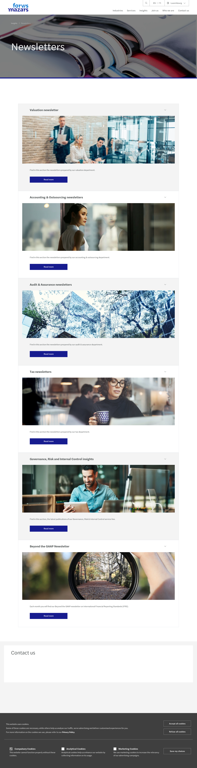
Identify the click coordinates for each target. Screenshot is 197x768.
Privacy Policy (68, 732)
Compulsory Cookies (25, 749)
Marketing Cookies (128, 749)
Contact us (183, 10)
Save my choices (177, 751)
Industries (118, 10)
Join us (154, 10)
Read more (49, 179)
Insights (143, 10)
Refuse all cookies (177, 731)
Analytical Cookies (75, 749)
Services (131, 10)
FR (160, 3)
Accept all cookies (177, 723)
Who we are (168, 10)
